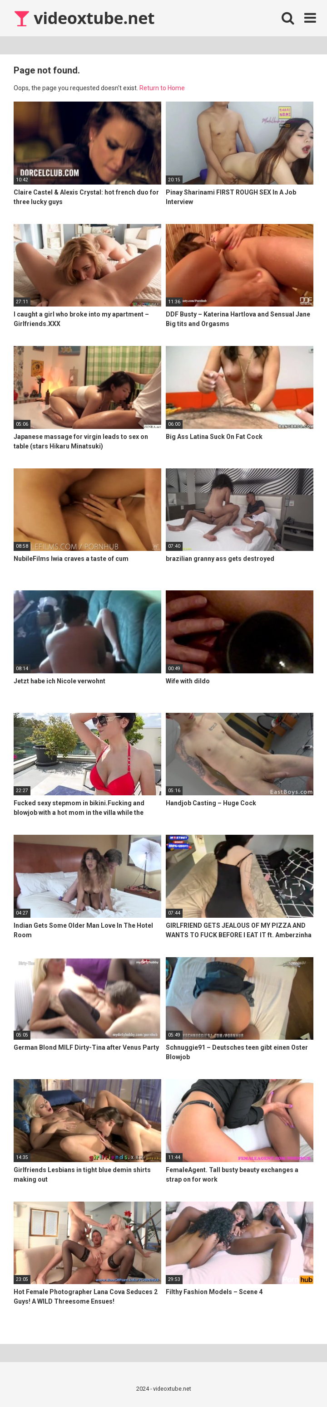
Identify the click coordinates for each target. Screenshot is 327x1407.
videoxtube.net (84, 18)
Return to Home (162, 88)
